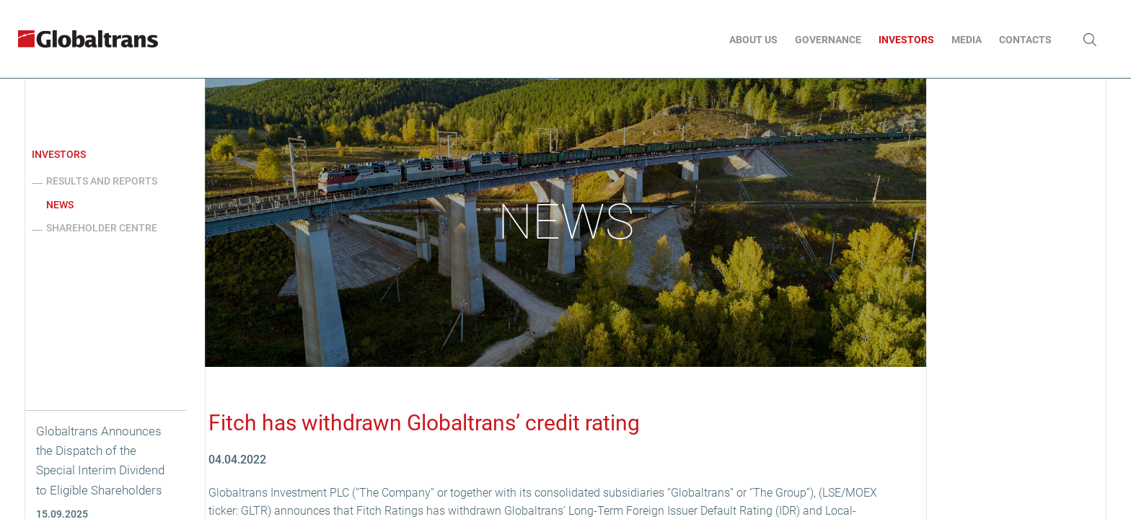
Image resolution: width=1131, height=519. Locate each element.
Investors (59, 154)
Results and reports (101, 181)
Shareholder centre (101, 228)
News (60, 204)
